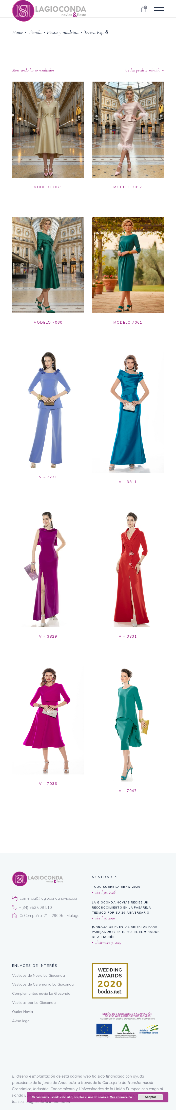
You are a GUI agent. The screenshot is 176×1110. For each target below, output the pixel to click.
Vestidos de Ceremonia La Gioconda (43, 984)
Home (17, 32)
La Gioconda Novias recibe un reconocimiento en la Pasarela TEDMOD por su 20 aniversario (121, 907)
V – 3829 (48, 636)
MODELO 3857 (128, 187)
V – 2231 (48, 477)
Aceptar (150, 1097)
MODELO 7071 (48, 187)
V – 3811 (128, 481)
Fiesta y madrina (63, 32)
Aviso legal (21, 1021)
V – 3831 (128, 636)
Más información (121, 1097)
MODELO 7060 (48, 322)
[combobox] (132, 70)
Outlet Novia (22, 1011)
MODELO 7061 (128, 322)
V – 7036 (48, 783)
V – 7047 (128, 790)
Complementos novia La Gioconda (41, 993)
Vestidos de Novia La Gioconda (38, 975)
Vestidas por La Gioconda (34, 1002)
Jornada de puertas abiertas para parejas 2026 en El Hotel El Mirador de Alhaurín (126, 932)
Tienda (35, 32)
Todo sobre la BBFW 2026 (116, 887)
